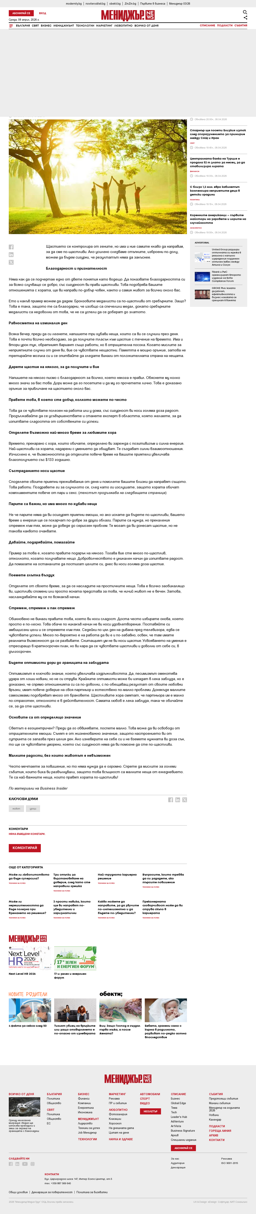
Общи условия (18, 1192)
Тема (174, 1107)
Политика (53, 1098)
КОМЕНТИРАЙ (25, 848)
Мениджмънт (63, 26)
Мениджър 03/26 (179, 3)
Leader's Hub (179, 1117)
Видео (145, 1103)
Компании (84, 1103)
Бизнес (46, 26)
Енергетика (86, 1107)
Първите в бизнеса (152, 3)
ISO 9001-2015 (229, 1163)
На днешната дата (121, 1128)
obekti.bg (115, 3)
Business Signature (183, 1130)
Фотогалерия (118, 1114)
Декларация (178, 1167)
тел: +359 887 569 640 (58, 1183)
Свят (35, 26)
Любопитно (123, 26)
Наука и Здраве (121, 1139)
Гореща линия (220, 1130)
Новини (214, 1115)
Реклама (114, 1098)
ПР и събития (118, 1103)
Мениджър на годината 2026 (224, 1109)
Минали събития (219, 1103)
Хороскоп (115, 1123)
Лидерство (85, 1123)
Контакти (217, 1140)
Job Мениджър (87, 1132)
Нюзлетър (150, 1112)
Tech (174, 1112)
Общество (54, 1103)
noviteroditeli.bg (95, 3)
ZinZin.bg (130, 3)
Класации (115, 1118)
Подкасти (225, 25)
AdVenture (177, 1121)
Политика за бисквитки (92, 1192)
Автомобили (150, 1094)
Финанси (83, 1098)
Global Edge (178, 1103)
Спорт (145, 1098)
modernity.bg (74, 3)
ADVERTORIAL (202, 243)
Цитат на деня (119, 1132)
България (23, 26)
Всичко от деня (146, 26)
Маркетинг (104, 26)
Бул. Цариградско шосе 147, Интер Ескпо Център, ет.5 (78, 1179)
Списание (207, 25)
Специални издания (183, 1140)
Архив (175, 1135)
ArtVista (176, 1126)
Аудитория (177, 1163)
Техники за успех (89, 1128)
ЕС (49, 1123)
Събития (240, 25)
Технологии (85, 26)
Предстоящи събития (223, 1098)
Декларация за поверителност (52, 1192)
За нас (175, 1158)
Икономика (85, 1112)
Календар (215, 1119)
